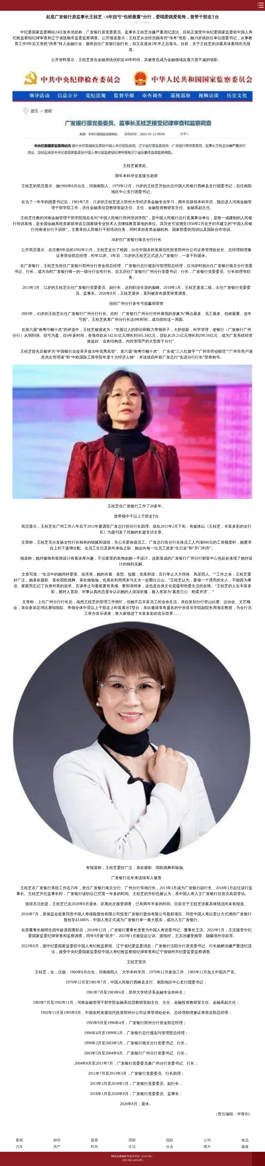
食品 (245, 1140)
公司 (207, 1140)
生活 (132, 1147)
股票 (94, 1140)
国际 (169, 1140)
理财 (132, 1140)
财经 (57, 1140)
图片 (207, 1147)
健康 (245, 1147)
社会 (169, 1147)
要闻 (19, 1140)
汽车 (19, 1147)
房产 (57, 1147)
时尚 (94, 1147)
